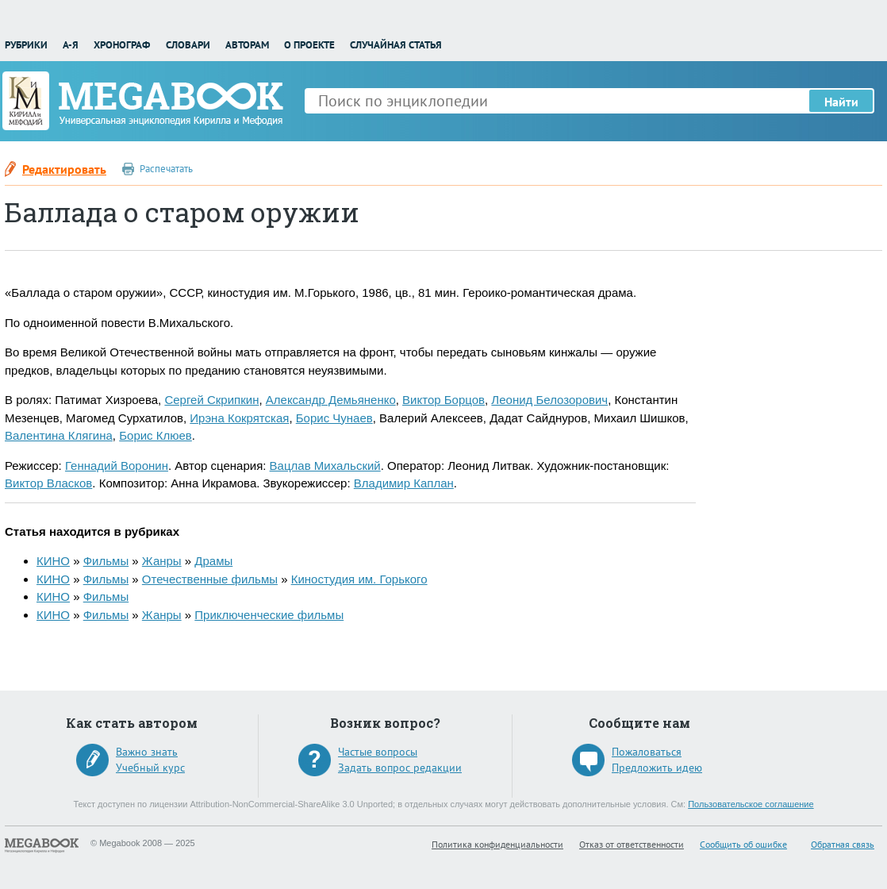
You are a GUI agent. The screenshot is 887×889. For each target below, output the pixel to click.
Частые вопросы (377, 752)
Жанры (162, 561)
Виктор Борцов (443, 399)
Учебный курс (150, 767)
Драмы (213, 561)
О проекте (309, 45)
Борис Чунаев (334, 418)
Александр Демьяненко (331, 399)
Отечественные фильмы (210, 579)
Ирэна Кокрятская (239, 418)
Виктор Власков (48, 483)
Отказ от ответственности (631, 844)
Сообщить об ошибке (743, 844)
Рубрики (26, 45)
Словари (188, 45)
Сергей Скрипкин (211, 399)
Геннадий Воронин (116, 465)
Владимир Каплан (404, 483)
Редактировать (64, 169)
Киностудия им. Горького (359, 579)
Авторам (247, 45)
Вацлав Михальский (325, 465)
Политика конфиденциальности (497, 844)
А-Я (71, 45)
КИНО (53, 561)
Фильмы (106, 561)
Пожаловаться (647, 752)
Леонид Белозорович (549, 399)
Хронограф (122, 45)
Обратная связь (842, 844)
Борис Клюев (155, 435)
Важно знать (147, 752)
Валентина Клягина (59, 435)
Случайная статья (396, 45)
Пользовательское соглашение (750, 804)
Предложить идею (657, 767)
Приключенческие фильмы (269, 615)
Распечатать (166, 168)
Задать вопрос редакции (400, 767)
